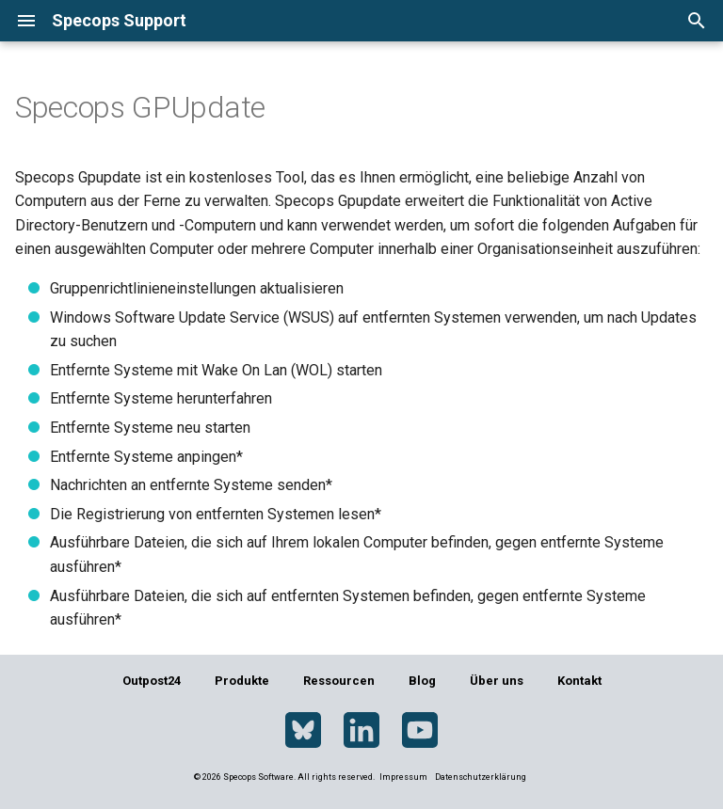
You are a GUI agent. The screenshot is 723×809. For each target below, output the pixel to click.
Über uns (496, 681)
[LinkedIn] (361, 730)
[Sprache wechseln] (634, 20)
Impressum (404, 777)
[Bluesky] (303, 730)
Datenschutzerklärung (480, 777)
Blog (422, 681)
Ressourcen (339, 681)
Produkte (242, 681)
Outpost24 (151, 681)
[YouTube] (419, 730)
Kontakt (579, 681)
